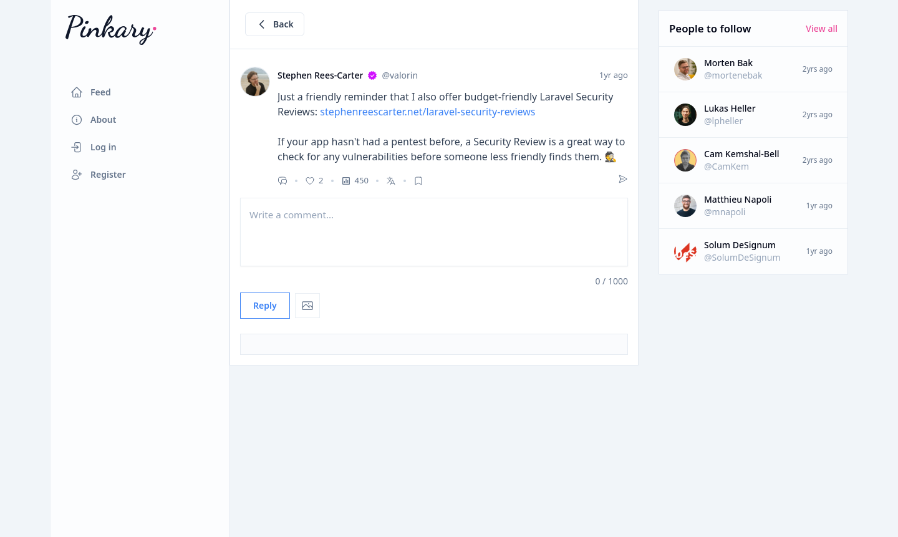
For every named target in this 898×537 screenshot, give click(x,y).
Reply (265, 305)
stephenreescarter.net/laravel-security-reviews (427, 112)
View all (822, 28)
